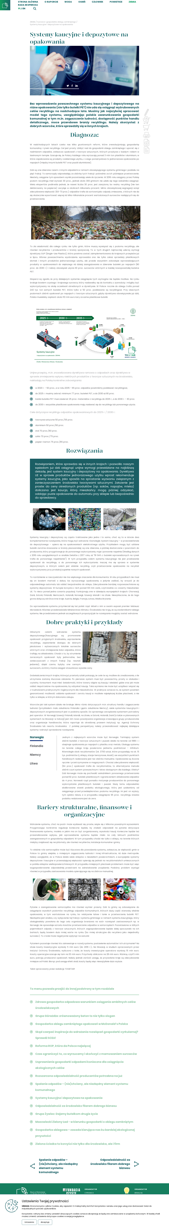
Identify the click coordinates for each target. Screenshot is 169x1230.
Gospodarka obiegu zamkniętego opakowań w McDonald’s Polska (81, 1024)
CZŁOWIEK (97, 1)
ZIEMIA (132, 1)
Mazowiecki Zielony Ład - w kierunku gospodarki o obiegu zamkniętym (84, 1122)
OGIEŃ (81, 1)
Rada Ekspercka (28, 4)
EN (23, 8)
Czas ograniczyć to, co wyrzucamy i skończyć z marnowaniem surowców (86, 1054)
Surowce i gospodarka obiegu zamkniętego (56, 22)
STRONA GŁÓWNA (28, 1)
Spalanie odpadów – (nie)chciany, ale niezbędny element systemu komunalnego (58, 1166)
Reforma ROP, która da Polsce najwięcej (63, 1046)
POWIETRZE (116, 1)
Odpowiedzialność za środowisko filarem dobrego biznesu (76, 1106)
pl (19, 8)
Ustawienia (29, 1222)
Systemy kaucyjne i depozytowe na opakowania (51, 24)
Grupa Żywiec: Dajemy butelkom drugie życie (66, 1114)
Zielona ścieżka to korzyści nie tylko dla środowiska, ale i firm (77, 1144)
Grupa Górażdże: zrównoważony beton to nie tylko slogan (75, 1016)
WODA (68, 1)
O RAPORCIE (51, 1)
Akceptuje (45, 1222)
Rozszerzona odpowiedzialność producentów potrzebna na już (78, 1076)
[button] (72, 85)
